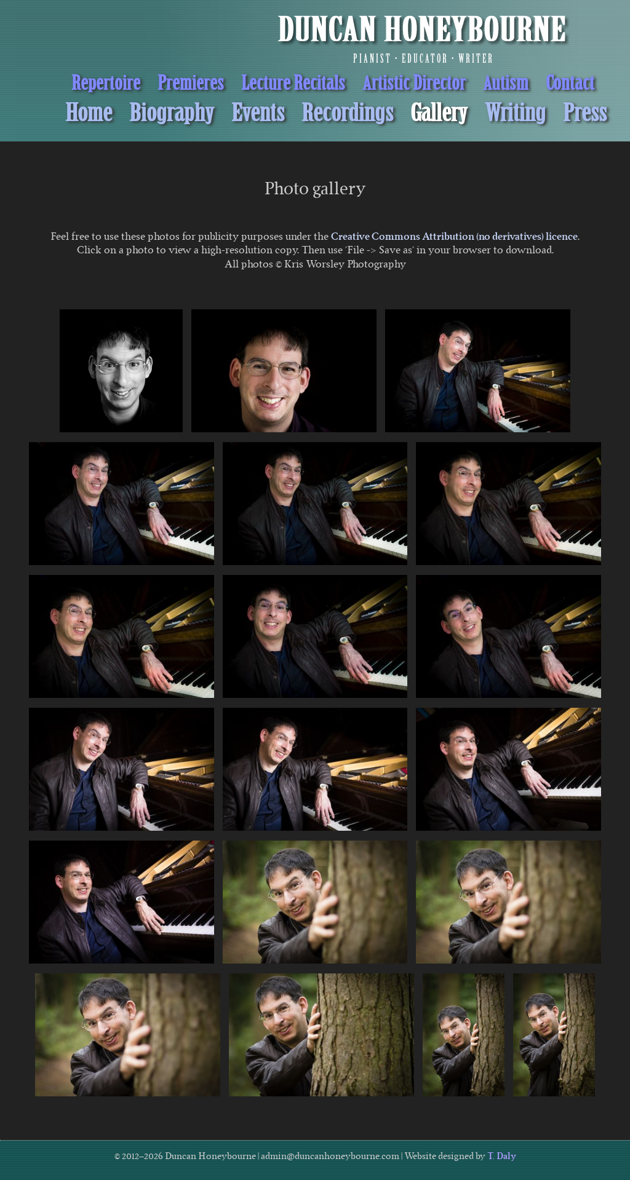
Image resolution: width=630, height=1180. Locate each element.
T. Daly (501, 1156)
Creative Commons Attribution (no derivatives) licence (454, 236)
